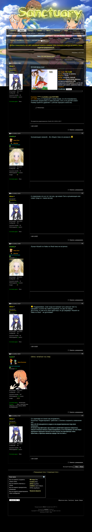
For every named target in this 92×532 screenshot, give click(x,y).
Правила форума (35, 491)
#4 (82, 243)
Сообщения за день (14, 33)
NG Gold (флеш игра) (48, 56)
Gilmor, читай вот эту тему (40, 357)
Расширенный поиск (77, 33)
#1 (82, 63)
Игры (28, 40)
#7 (82, 415)
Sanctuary (71, 500)
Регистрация (77, 38)
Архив (76, 500)
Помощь (67, 38)
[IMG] (31, 484)
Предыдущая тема (40, 472)
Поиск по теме (68, 59)
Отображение (77, 59)
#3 (82, 193)
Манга (48, 30)
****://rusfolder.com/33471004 (48, 97)
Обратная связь (62, 500)
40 (17, 174)
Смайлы (32, 482)
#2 (82, 133)
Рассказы (57, 30)
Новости (13, 30)
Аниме (40, 30)
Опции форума (31, 33)
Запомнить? (45, 41)
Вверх (81, 466)
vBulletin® (46, 509)
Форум (22, 30)
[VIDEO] (32, 486)
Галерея (30, 30)
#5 (82, 303)
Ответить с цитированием (75, 130)
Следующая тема (52, 472)
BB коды (32, 479)
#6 (82, 353)
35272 (18, 398)
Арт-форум (20, 40)
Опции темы (59, 59)
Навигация (40, 33)
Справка (23, 33)
